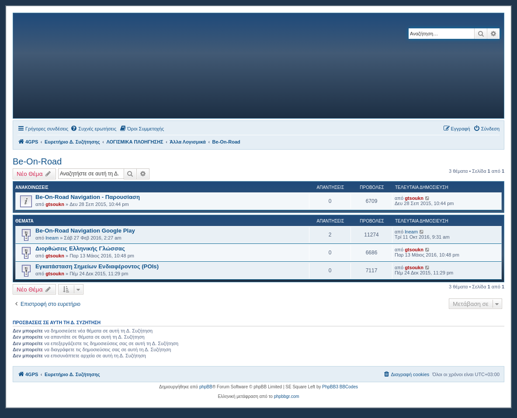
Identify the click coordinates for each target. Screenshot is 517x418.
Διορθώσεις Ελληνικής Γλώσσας (80, 248)
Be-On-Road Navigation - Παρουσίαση (87, 197)
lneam (52, 237)
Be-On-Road (37, 161)
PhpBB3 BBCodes (340, 386)
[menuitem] (93, 128)
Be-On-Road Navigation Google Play (85, 230)
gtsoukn (54, 204)
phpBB (205, 386)
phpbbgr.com (286, 396)
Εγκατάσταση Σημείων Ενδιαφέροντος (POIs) (97, 266)
